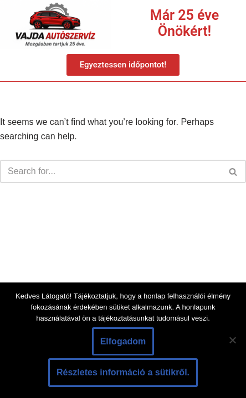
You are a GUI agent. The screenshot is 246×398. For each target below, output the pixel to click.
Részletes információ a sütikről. (123, 372)
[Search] (110, 171)
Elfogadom (123, 341)
